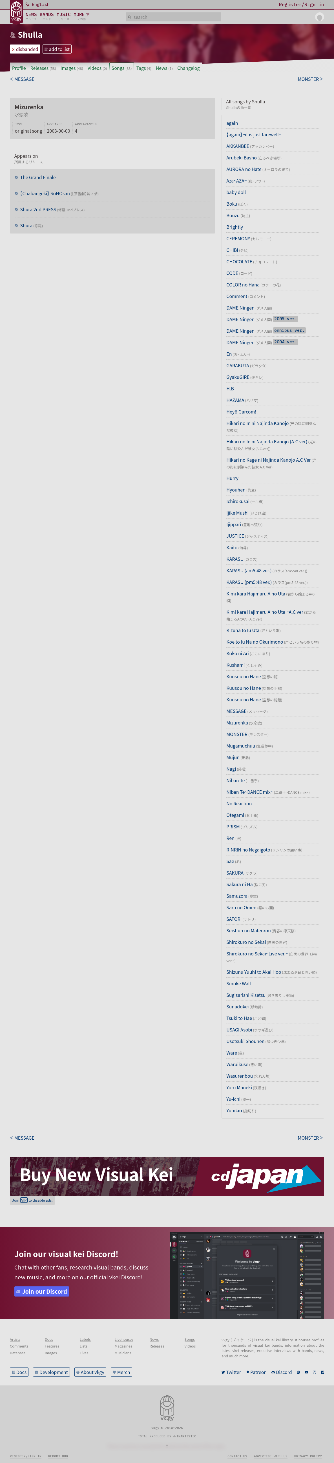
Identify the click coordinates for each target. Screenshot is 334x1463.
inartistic (186, 1436)
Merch (123, 1372)
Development (53, 1372)
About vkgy (92, 1372)
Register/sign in (25, 1456)
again (232, 122)
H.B (230, 388)
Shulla (30, 34)
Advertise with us (270, 1456)
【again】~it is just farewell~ (253, 134)
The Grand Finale (37, 177)
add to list (59, 49)
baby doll (236, 192)
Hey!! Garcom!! (242, 411)
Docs (21, 1372)
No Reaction (239, 803)
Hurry (232, 478)
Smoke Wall (238, 983)
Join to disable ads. (32, 1200)
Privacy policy (308, 1456)
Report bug (58, 1456)
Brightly (234, 226)
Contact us (237, 1456)
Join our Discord (44, 1291)
